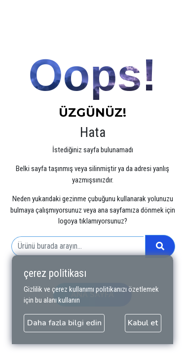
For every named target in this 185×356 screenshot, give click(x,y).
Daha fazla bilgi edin (64, 322)
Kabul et (143, 322)
